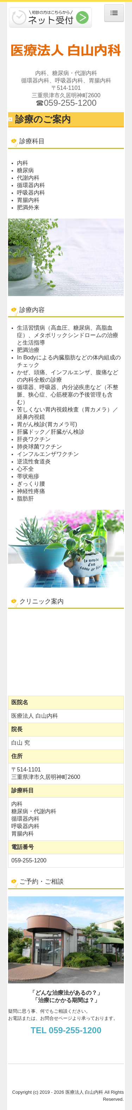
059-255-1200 (28, 860)
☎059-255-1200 (66, 103)
